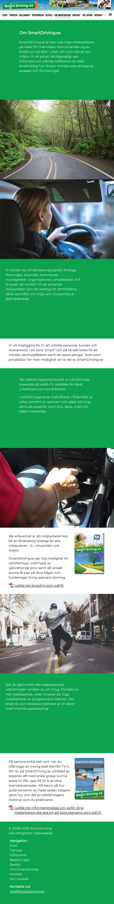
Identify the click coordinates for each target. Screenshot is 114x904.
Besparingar (19, 860)
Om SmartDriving (24, 869)
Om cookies (19, 879)
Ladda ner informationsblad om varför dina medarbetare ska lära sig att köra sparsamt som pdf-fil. (58, 808)
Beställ (15, 865)
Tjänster (16, 850)
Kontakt (16, 874)
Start (14, 846)
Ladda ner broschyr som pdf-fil (39, 585)
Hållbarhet (18, 855)
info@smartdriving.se (27, 891)
